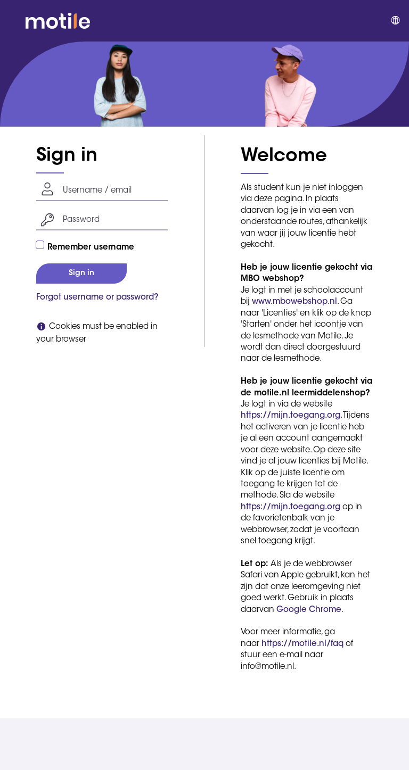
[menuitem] (394, 21)
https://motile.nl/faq (302, 644)
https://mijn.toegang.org (290, 416)
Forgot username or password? (97, 298)
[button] (13, 21)
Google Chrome (308, 610)
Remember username (90, 248)
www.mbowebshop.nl (294, 302)
